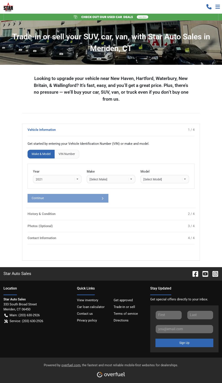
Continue (68, 198)
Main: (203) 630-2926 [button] (22, 315)
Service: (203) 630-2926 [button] (23, 321)
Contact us (85, 314)
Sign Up (184, 343)
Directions (121, 320)
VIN (67, 154)
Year (36, 171)
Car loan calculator (90, 307)
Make (91, 171)
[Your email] (184, 329)
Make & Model (41, 154)
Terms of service (126, 314)
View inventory (87, 300)
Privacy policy (87, 320)
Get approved (123, 300)
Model (145, 171)
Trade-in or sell (124, 307)
